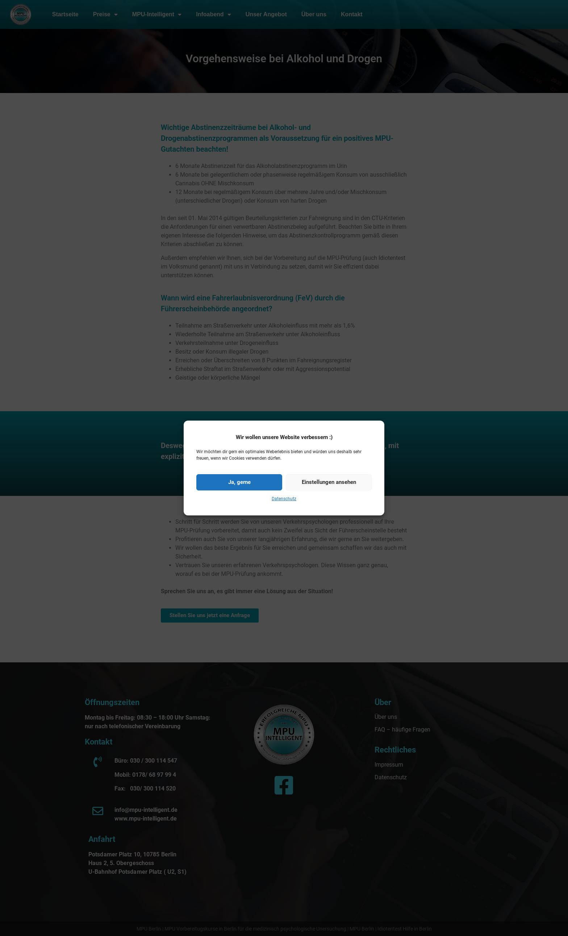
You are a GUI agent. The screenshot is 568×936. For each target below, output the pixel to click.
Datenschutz (284, 516)
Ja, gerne (239, 500)
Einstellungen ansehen (329, 500)
